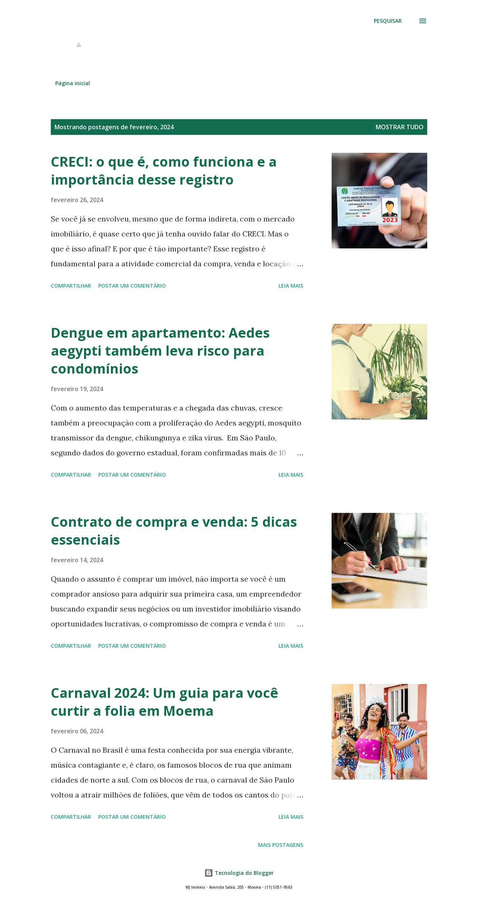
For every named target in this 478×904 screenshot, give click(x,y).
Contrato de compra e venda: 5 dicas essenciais (174, 531)
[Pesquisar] (388, 20)
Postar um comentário (132, 285)
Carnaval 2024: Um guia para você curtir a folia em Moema (164, 702)
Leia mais (291, 285)
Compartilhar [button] (71, 285)
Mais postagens (280, 844)
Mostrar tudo (399, 127)
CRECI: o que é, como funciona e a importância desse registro (164, 170)
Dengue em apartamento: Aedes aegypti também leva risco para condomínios (160, 350)
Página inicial (72, 83)
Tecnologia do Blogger (239, 872)
